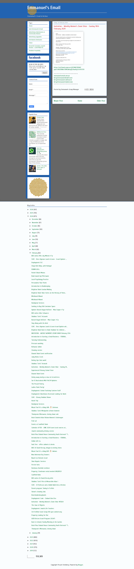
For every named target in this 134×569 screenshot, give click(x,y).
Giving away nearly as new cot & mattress (45, 377)
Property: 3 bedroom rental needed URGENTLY (46, 471)
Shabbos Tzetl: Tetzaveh (39, 316)
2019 (31, 551)
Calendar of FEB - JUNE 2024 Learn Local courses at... (48, 428)
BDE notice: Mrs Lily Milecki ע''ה (42, 256)
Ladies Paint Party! (37, 387)
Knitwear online (36, 347)
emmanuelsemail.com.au (62, 76)
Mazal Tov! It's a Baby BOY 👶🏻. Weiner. (44, 451)
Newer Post (58, 101)
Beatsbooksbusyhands (38, 495)
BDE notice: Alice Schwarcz (40, 313)
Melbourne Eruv (41, 132)
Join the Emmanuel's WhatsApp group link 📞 (42, 150)
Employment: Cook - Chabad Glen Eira (43, 498)
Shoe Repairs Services (38, 461)
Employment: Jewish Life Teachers (42, 508)
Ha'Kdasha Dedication (35, 40)
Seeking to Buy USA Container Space (43, 306)
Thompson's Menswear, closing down (43, 529)
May (33, 243)
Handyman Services (37, 303)
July (33, 236)
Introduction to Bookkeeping (40, 286)
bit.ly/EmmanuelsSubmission (63, 82)
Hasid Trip (34, 401)
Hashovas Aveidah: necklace (40, 468)
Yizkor (31, 43)
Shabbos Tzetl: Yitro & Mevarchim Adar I (44, 481)
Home (80, 101)
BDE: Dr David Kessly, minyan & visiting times (46, 448)
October (35, 226)
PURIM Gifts (35, 269)
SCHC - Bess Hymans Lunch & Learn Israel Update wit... (49, 327)
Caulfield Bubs (36, 475)
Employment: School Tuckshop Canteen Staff (46, 391)
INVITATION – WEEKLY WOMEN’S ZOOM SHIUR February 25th (50, 333)
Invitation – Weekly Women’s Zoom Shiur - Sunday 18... (49, 367)
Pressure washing (37, 343)
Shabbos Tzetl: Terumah (39, 364)
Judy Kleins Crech (37, 357)
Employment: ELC (37, 263)
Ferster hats (40, 117)
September (36, 229)
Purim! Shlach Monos (38, 273)
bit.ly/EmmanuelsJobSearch (63, 80)
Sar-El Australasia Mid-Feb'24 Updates (44, 380)
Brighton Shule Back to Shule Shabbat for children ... (48, 330)
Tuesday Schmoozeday (38, 340)
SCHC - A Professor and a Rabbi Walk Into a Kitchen (48, 485)
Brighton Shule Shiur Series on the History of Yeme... (48, 293)
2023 (32, 537)
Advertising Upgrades (35, 37)
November (35, 223)
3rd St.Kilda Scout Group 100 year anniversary (46, 512)
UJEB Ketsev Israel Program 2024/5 (43, 519)
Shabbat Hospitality (34, 50)
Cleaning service (36, 350)
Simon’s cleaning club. (38, 492)
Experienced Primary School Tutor (42, 370)
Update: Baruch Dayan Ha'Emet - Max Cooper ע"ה (47, 310)
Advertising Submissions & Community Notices (37, 32)
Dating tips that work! (38, 360)
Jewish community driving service (42, 431)
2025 (32, 213)
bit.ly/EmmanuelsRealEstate (63, 78)
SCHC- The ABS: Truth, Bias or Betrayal (42, 167)
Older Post (101, 101)
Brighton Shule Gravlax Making (41, 289)
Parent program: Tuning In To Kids (42, 488)
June (33, 239)
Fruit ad (34, 421)
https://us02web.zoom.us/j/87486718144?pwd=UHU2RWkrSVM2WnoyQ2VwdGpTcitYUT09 (69, 68)
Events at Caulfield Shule (39, 424)
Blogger (80, 565)
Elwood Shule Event (37, 374)
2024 (32, 216)
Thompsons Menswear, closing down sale (45, 414)
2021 (31, 544)
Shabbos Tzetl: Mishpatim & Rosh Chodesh (45, 411)
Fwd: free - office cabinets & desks (43, 444)
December (35, 219)
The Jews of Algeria (38, 505)
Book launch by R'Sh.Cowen (40, 276)
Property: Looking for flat (39, 515)
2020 (32, 547)
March (34, 249)
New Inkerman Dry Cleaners (40, 455)
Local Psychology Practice (39, 279)
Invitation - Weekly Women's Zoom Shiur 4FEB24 (47, 502)
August (34, 233)
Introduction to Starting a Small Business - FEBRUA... (48, 337)
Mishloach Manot (37, 296)
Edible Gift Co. (36, 441)
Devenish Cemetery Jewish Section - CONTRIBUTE (37, 46)
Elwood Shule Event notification (41, 354)
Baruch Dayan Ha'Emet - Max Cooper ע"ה (45, 320)
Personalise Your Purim (39, 283)
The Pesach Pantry (37, 384)
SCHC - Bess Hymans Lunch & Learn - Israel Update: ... (49, 259)
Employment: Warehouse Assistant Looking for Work (48, 394)
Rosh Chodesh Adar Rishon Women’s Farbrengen (47, 418)
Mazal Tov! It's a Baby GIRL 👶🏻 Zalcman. (44, 407)
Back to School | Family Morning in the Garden (46, 522)
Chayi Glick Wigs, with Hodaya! (41, 266)
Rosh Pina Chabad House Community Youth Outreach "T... (50, 434)
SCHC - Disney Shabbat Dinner (41, 397)
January (35, 533)
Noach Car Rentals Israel (39, 458)
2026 (32, 210)
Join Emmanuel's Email (36, 29)
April (33, 246)
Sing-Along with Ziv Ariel (39, 323)
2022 (32, 541)
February (35, 253)
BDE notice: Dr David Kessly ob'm (42, 478)
